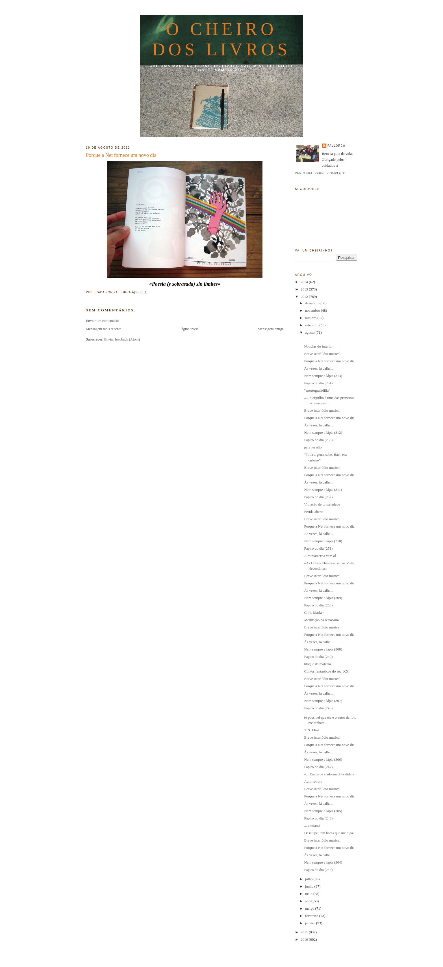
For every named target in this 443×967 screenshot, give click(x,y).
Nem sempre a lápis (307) (323, 701)
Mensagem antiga (271, 329)
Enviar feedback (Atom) (122, 339)
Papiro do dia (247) (318, 767)
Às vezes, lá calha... (318, 368)
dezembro (313, 303)
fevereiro (312, 916)
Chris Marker (314, 612)
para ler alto (313, 447)
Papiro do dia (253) (318, 440)
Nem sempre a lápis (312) (323, 432)
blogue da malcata (317, 664)
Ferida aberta (313, 511)
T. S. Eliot (311, 730)
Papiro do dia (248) (318, 708)
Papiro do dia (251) (318, 548)
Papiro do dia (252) (318, 497)
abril (309, 901)
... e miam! (312, 825)
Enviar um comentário (102, 320)
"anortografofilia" (317, 390)
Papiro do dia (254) (318, 383)
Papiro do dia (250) (318, 605)
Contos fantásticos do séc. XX (326, 671)
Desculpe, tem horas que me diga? (329, 833)
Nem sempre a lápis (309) (323, 598)
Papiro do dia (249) (318, 656)
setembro (312, 325)
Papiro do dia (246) (318, 818)
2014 (305, 282)
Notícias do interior (318, 346)
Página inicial (189, 329)
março (310, 908)
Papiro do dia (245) (318, 870)
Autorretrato (313, 781)
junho (309, 886)
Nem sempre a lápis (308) (323, 649)
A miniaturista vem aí (320, 556)
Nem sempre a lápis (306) (323, 759)
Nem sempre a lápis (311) (323, 489)
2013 (305, 289)
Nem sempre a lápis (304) (323, 862)
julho (309, 879)
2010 (305, 939)
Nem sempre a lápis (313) (323, 376)
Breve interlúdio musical (322, 354)
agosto (310, 332)
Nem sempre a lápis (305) (323, 811)
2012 (305, 296)
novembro (313, 310)
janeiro (310, 923)
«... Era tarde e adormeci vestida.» (329, 774)
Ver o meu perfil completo (320, 173)
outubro (311, 318)
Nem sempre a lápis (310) (323, 541)
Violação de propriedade (322, 504)
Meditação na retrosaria (321, 620)
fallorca (336, 145)
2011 (305, 932)
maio (309, 894)
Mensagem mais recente (103, 329)
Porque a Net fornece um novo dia (121, 155)
